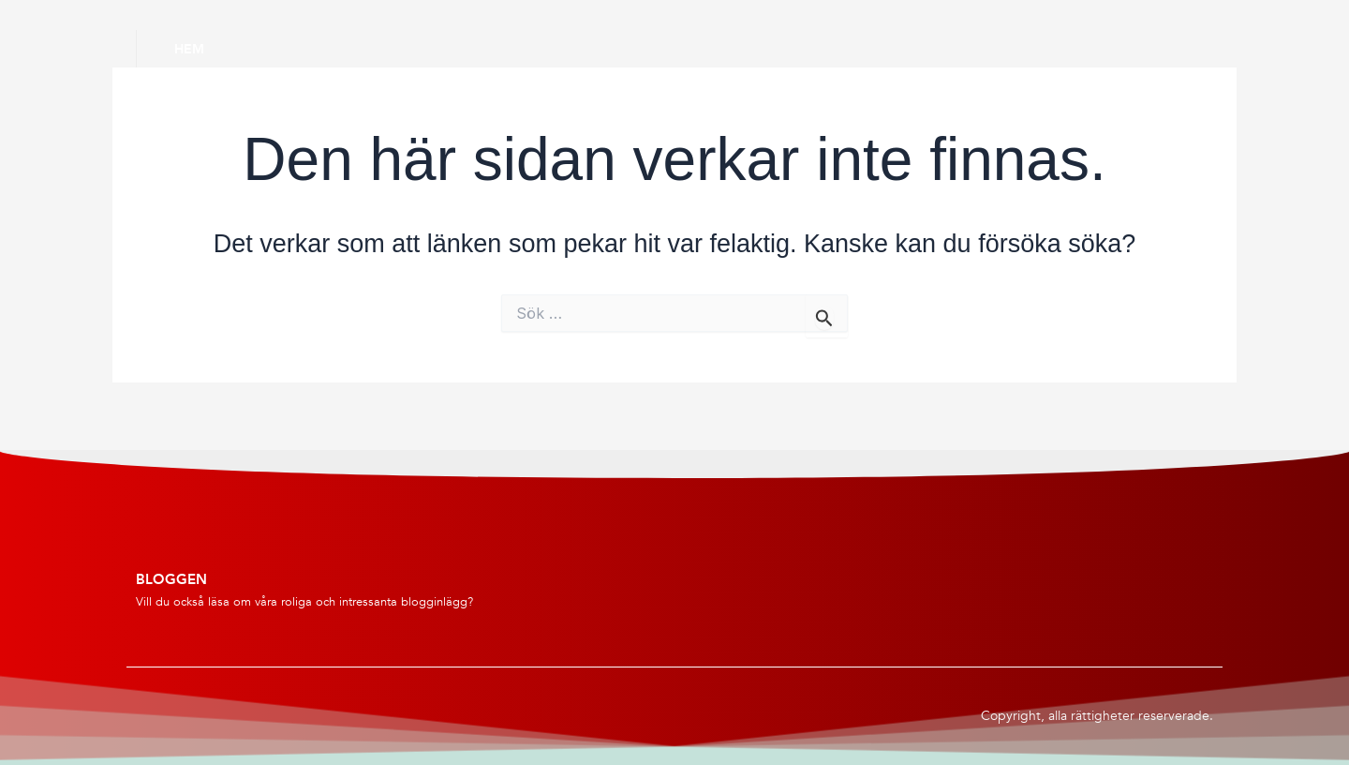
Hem (189, 48)
